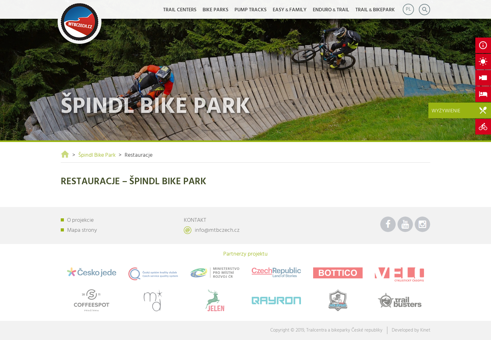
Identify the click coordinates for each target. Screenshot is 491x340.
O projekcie (80, 220)
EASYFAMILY (290, 10)
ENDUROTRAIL (331, 10)
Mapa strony (82, 230)
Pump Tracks (250, 10)
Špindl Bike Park (97, 155)
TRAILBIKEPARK (375, 10)
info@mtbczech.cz (217, 230)
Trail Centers (179, 10)
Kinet (425, 330)
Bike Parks (215, 10)
